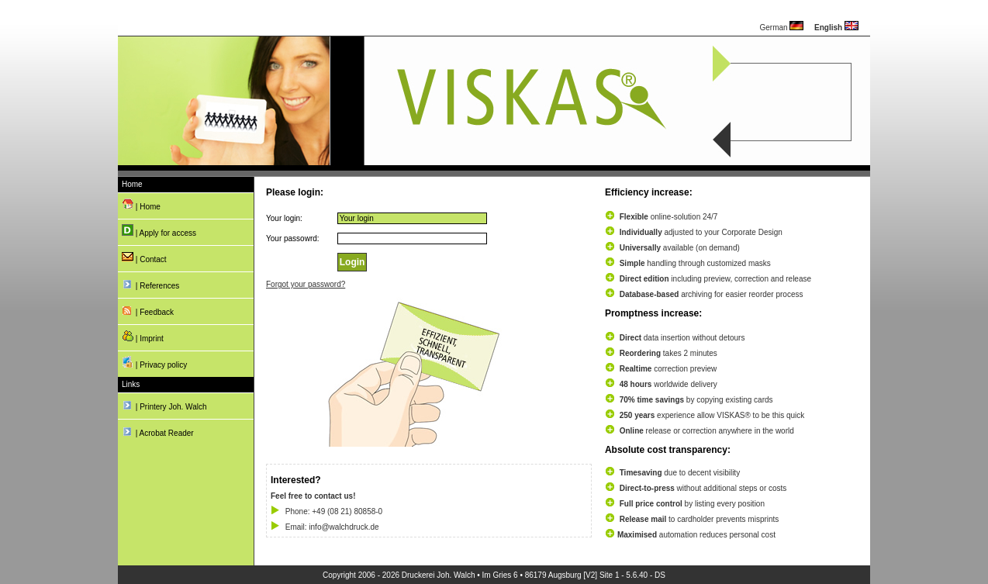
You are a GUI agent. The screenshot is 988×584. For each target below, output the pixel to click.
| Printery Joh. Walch (164, 404)
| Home (141, 204)
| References (150, 283)
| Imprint (143, 336)
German (781, 27)
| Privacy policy (154, 362)
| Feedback (148, 309)
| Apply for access (159, 230)
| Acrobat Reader (158, 430)
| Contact (144, 257)
